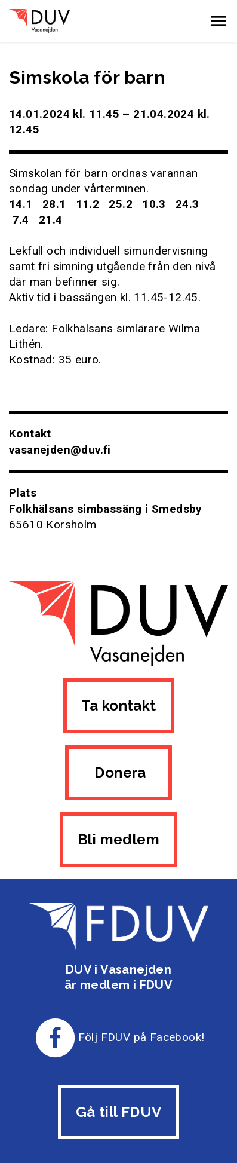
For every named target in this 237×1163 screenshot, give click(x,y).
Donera (118, 772)
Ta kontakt (118, 705)
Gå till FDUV (119, 1112)
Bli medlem (118, 839)
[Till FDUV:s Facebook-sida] (55, 1037)
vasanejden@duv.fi (60, 450)
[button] (218, 20)
